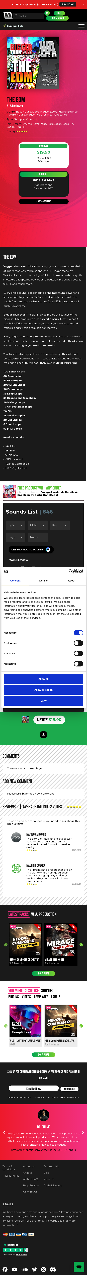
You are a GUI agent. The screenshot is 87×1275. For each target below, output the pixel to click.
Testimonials (51, 1166)
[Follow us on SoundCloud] (25, 1270)
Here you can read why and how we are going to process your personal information (43, 1097)
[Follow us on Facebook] (5, 1270)
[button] (31, 549)
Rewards (49, 1179)
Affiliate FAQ (30, 1179)
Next (81, 944)
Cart (47, 13)
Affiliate (27, 1172)
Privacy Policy (11, 1175)
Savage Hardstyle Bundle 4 (59, 492)
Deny (43, 700)
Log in (20, 793)
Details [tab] (43, 580)
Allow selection (43, 689)
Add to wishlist (43, 201)
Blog (46, 1172)
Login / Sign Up (57, 18)
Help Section (31, 1185)
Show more (43, 973)
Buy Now (43, 145)
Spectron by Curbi (29, 495)
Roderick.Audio (53, 1185)
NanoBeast (50, 495)
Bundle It (44, 174)
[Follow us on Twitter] (34, 1270)
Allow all (43, 678)
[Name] (37, 537)
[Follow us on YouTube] (14, 1270)
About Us (29, 1166)
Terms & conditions (9, 1168)
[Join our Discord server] (53, 1270)
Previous (6, 944)
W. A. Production (15, 105)
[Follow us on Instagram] (43, 1270)
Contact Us (30, 1191)
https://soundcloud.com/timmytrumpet (44, 1146)
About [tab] (71, 580)
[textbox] (28, 16)
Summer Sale (13, 26)
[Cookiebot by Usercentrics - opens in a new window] (68, 571)
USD (59, 13)
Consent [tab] (15, 580)
